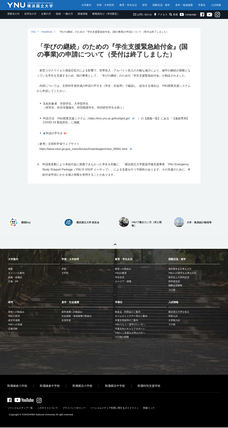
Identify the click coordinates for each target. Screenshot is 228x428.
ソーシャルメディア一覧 (20, 408)
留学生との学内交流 (178, 277)
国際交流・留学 (161, 5)
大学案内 (86, 5)
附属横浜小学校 (82, 385)
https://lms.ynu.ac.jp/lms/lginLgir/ (111, 118)
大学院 (65, 273)
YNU (33, 31)
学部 (64, 269)
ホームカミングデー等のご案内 (131, 316)
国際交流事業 (175, 285)
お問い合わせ (142, 14)
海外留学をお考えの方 (180, 269)
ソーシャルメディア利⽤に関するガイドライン (114, 408)
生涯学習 (66, 320)
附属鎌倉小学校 (17, 385)
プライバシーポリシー (74, 408)
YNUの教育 (121, 273)
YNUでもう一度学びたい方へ (130, 324)
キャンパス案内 (16, 273)
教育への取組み (123, 269)
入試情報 (216, 5)
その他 (171, 289)
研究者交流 (174, 281)
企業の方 (46, 13)
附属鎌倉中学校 (50, 385)
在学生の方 (30, 13)
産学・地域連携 (184, 5)
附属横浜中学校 (115, 385)
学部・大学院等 (105, 5)
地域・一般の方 (64, 13)
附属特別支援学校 (149, 385)
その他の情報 (122, 337)
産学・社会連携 (70, 302)
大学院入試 (174, 320)
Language (188, 14)
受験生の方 (13, 13)
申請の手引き (54, 133)
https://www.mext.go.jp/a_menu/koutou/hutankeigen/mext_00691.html (86, 148)
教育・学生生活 (128, 5)
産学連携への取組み (72, 312)
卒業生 (202, 5)
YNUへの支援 (15, 324)
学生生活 (119, 277)
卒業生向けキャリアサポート (130, 328)
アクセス (160, 14)
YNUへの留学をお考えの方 (182, 273)
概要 (10, 269)
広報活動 (12, 328)
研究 (144, 5)
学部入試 (173, 316)
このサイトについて (47, 408)
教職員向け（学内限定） (106, 13)
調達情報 (83, 13)
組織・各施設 (15, 277)
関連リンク (149, 408)
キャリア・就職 (123, 281)
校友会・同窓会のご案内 (127, 312)
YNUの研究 (14, 316)
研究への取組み (16, 312)
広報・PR (13, 281)
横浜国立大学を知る (178, 312)
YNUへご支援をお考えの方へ (130, 332)
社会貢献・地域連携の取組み (77, 316)
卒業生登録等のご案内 (126, 320)
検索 (173, 14)
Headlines (46, 31)
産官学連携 (14, 320)
